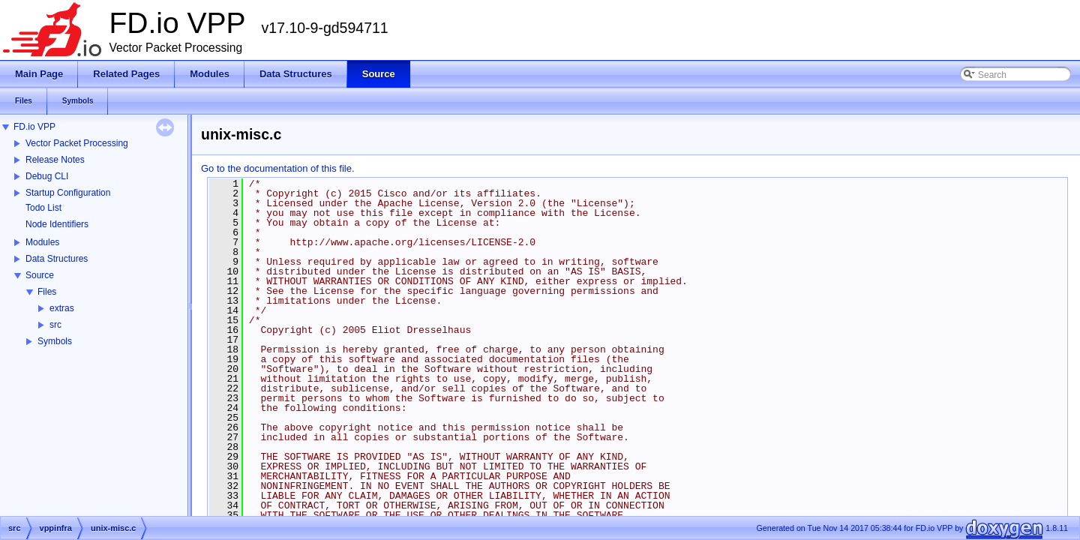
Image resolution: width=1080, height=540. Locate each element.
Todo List (44, 207)
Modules (42, 242)
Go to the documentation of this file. (278, 168)
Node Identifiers (57, 224)
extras (62, 308)
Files (47, 291)
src (56, 325)
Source (40, 275)
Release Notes (55, 159)
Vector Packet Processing (77, 143)
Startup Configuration (68, 193)
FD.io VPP (35, 127)
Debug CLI (47, 176)
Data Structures (57, 259)
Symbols (55, 341)
